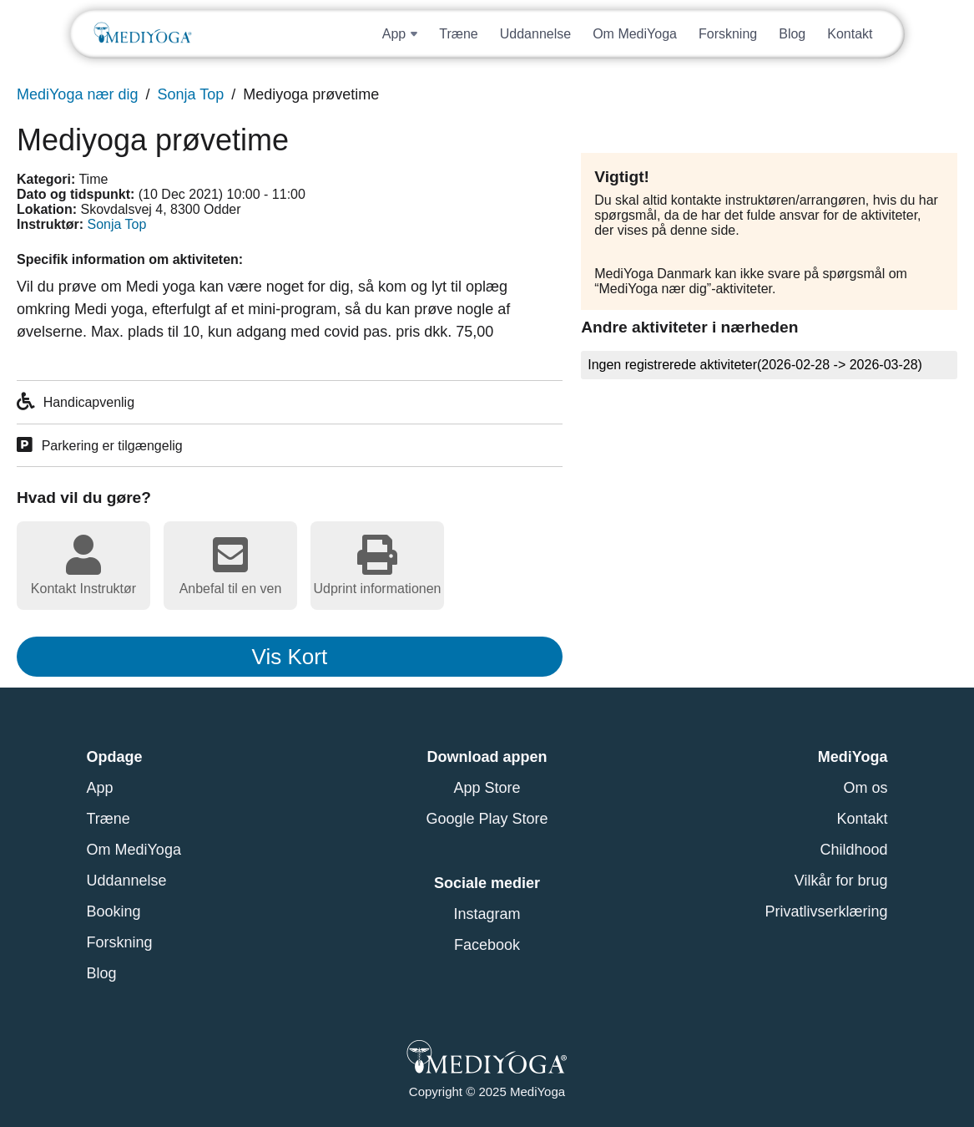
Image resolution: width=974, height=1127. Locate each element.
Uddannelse (535, 34)
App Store (486, 787)
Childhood (853, 849)
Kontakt (849, 34)
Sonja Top (190, 94)
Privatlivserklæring (826, 911)
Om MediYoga (635, 34)
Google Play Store (487, 818)
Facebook (487, 945)
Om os (865, 787)
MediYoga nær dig (77, 94)
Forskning (728, 34)
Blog (792, 34)
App (100, 787)
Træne (458, 34)
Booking (114, 911)
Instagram (486, 914)
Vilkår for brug (841, 880)
